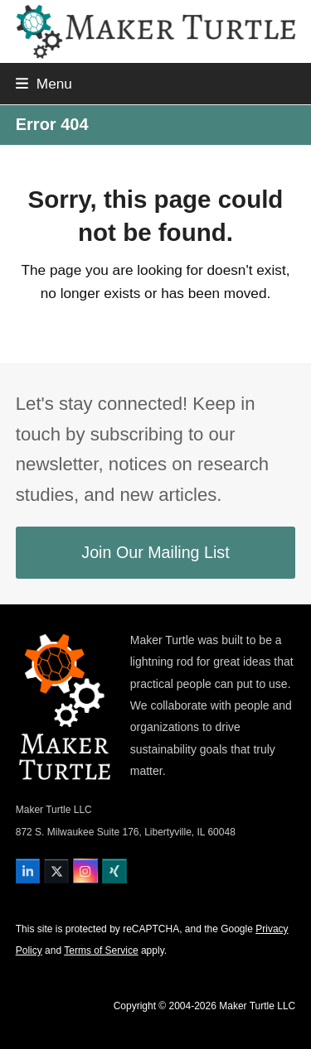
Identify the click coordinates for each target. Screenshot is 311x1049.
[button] (44, 83)
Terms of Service (101, 950)
